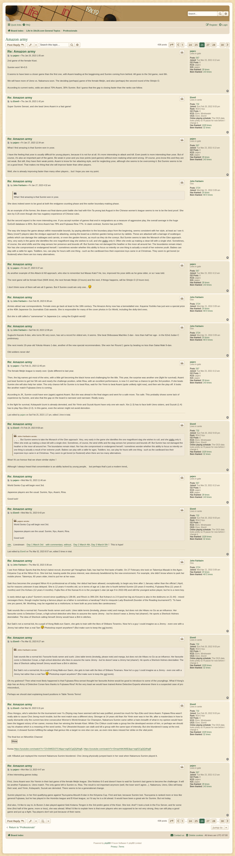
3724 (198, 188)
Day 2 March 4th (81, 544)
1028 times (207, 125)
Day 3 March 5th (99, 544)
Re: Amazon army (21, 51)
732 (197, 104)
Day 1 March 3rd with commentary (45, 544)
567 (197, 58)
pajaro (193, 51)
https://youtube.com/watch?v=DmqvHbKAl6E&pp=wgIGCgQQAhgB (117, 749)
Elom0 (193, 97)
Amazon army (16, 39)
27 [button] (207, 45)
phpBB (107, 843)
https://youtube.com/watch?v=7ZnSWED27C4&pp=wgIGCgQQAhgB (48, 749)
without (67, 544)
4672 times (208, 195)
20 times (206, 193)
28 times (206, 69)
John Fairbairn (196, 181)
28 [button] (213, 45)
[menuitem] (26, 24)
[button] (171, 44)
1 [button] (182, 45)
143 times (207, 72)
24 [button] (190, 45)
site (9, 544)
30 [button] (222, 45)
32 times (207, 128)
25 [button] (196, 45)
